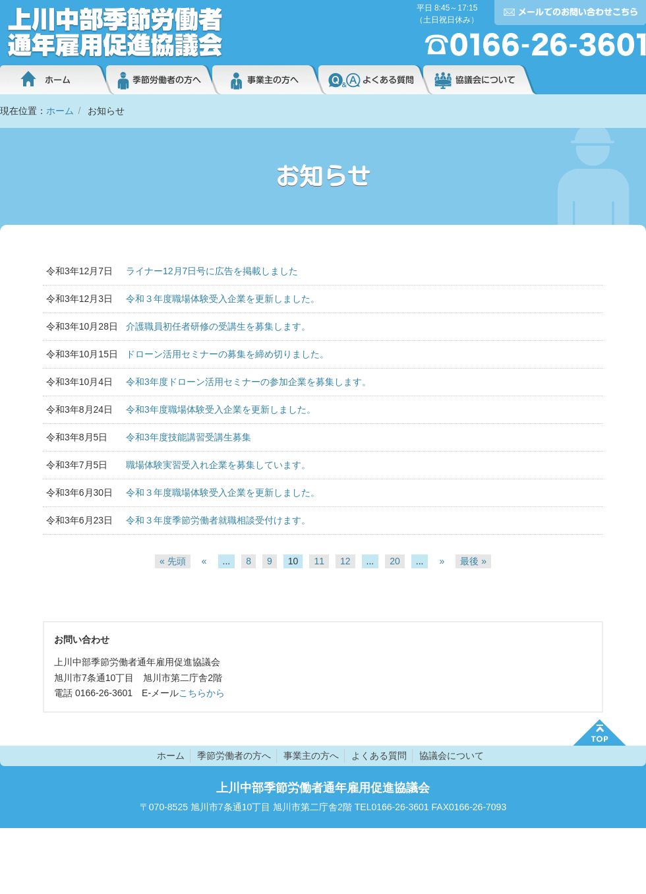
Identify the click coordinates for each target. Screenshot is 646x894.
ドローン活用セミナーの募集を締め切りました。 (227, 354)
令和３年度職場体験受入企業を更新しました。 (223, 298)
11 (319, 561)
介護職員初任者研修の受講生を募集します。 (218, 326)
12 (345, 561)
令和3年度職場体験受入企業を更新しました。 (221, 409)
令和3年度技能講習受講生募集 (188, 437)
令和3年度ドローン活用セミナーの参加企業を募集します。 (248, 381)
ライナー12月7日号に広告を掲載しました (212, 271)
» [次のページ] (441, 561)
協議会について (480, 79)
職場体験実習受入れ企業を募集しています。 (218, 465)
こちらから (202, 693)
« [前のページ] (204, 561)
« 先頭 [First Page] (173, 561)
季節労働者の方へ (159, 79)
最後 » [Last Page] (473, 561)
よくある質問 (370, 79)
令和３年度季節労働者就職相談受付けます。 (218, 520)
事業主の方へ (265, 79)
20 (395, 561)
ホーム (53, 79)
